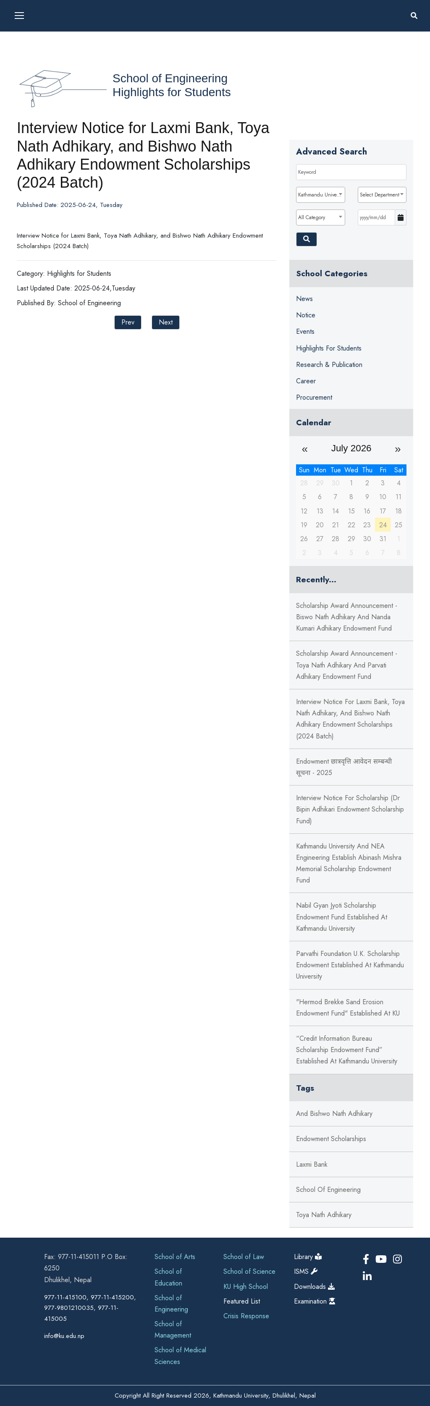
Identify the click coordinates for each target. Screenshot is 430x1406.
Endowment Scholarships (331, 1139)
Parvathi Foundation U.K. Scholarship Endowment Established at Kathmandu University (350, 965)
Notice (305, 315)
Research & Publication (329, 364)
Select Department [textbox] (379, 195)
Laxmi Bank (312, 1164)
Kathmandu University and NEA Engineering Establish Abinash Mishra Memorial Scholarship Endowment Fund (348, 863)
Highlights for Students (172, 92)
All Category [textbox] (311, 217)
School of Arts (175, 1257)
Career (306, 381)
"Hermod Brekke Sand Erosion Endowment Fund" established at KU (348, 1007)
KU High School (245, 1286)
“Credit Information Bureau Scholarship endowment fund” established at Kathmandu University (346, 1050)
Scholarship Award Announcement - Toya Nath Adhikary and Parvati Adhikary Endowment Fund (346, 665)
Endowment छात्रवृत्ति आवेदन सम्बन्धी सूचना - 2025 (344, 767)
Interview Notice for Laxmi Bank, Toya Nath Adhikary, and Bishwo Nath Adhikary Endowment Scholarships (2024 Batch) (350, 719)
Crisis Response (246, 1316)
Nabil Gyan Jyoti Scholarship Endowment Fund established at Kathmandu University (341, 917)
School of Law (243, 1257)
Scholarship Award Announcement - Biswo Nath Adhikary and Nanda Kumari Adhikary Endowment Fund (346, 617)
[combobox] (320, 195)
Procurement (314, 397)
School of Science (249, 1271)
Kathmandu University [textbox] (321, 195)
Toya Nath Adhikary (323, 1215)
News (304, 299)
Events (305, 331)
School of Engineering (170, 78)
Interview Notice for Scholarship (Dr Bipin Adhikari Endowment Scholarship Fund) (350, 809)
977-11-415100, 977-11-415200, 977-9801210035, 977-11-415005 (90, 1308)
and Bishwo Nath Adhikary (334, 1113)
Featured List (241, 1301)
